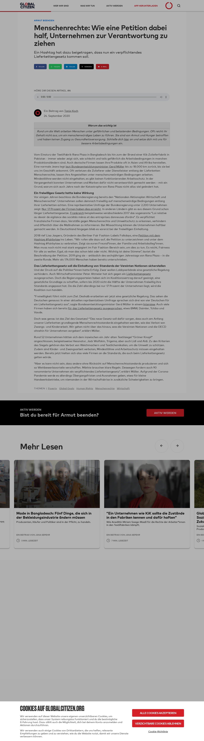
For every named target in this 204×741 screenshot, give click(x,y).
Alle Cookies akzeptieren (158, 713)
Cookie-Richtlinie (158, 731)
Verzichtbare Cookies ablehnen (158, 723)
